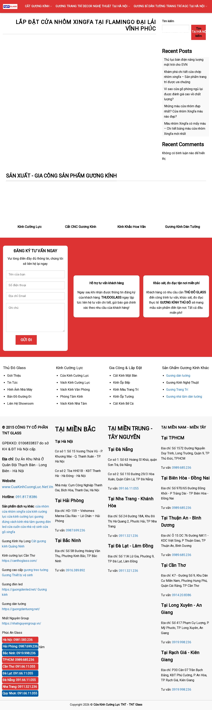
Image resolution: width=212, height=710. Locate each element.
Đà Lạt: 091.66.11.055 (18, 673)
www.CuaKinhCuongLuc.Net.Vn (27, 487)
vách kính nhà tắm (22, 522)
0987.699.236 (75, 530)
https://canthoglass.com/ (19, 561)
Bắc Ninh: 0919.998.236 (19, 653)
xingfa (10, 532)
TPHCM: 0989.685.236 (18, 660)
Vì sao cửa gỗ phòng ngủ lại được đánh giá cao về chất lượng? (183, 94)
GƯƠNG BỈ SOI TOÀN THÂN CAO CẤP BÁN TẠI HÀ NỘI (84, 32)
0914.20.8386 (181, 595)
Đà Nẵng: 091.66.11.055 (19, 680)
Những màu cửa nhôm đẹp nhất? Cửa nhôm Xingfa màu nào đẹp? (183, 111)
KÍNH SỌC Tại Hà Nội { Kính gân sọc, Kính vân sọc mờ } (165, 19)
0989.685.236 (181, 468)
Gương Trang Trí (177, 389)
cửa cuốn (13, 527)
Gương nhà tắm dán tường (184, 396)
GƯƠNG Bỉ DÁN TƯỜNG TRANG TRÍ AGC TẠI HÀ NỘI (170, 6)
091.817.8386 (26, 497)
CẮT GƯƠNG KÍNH (38, 6)
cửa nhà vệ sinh (31, 527)
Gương (6, 575)
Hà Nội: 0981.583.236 (18, 640)
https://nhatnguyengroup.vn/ (21, 623)
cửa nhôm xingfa (13, 511)
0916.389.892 (75, 570)
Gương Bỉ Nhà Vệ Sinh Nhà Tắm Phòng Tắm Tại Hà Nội (166, 32)
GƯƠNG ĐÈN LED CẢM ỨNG (189, 45)
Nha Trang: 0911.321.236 (20, 687)
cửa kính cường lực (20, 516)
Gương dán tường (178, 375)
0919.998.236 (181, 642)
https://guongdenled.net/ (19, 589)
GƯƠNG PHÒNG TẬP (104, 19)
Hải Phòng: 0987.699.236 (20, 646)
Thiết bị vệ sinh (22, 575)
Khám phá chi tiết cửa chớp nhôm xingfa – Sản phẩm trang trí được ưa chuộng (185, 77)
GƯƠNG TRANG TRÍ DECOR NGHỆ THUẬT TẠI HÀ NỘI (93, 6)
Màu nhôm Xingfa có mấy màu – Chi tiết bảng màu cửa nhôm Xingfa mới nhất (185, 129)
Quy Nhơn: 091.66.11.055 (20, 693)
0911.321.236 (128, 536)
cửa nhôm (42, 506)
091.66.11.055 (129, 488)
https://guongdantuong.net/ (21, 609)
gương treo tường (36, 570)
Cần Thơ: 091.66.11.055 (19, 666)
